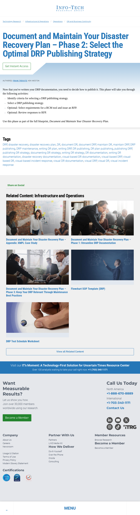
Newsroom (8, 446)
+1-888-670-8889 (120, 393)
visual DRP (91, 160)
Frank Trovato (20, 81)
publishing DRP (123, 148)
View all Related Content (70, 351)
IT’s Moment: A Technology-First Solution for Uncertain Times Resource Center (75, 365)
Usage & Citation (11, 453)
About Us (7, 440)
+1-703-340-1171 (118, 403)
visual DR (103, 160)
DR (58, 144)
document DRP (87, 144)
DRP (5, 144)
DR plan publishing (102, 148)
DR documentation (96, 152)
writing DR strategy (73, 152)
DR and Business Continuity (79, 21)
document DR (70, 144)
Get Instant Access (16, 66)
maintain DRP (121, 144)
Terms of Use (9, 457)
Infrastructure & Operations (37, 21)
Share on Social (70, 185)
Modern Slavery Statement (15, 463)
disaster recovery (18, 144)
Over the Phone (56, 454)
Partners (53, 440)
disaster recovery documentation (41, 156)
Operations (58, 21)
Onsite (52, 458)
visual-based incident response (33, 160)
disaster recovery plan (43, 144)
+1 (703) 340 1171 (98, 369)
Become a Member (17, 418)
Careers (6, 443)
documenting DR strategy (46, 152)
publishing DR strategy (16, 152)
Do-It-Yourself (55, 451)
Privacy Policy (9, 460)
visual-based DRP (112, 156)
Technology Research (12, 21)
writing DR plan (48, 148)
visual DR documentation (68, 160)
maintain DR (104, 144)
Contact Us (115, 408)
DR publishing (81, 148)
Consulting (54, 461)
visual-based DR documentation (81, 156)
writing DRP (65, 148)
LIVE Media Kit (55, 443)
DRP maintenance (27, 148)
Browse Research (103, 440)
